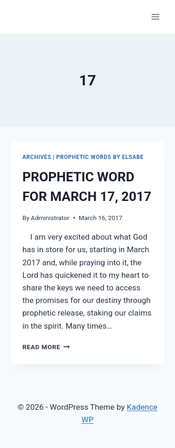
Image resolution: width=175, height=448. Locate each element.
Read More (46, 347)
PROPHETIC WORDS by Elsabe (99, 157)
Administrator (50, 217)
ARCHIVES (36, 157)
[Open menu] (155, 16)
